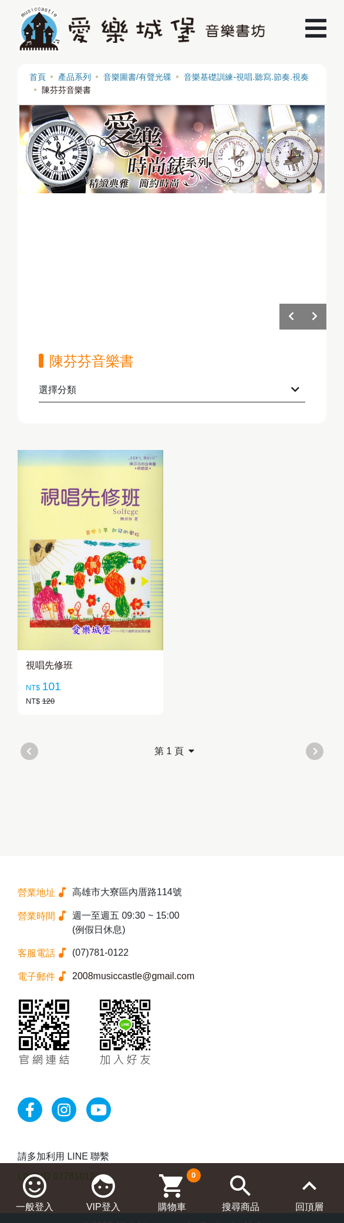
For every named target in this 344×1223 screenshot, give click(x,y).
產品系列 (74, 77)
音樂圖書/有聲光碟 (137, 77)
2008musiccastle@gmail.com (133, 976)
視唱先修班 (49, 665)
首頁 (37, 77)
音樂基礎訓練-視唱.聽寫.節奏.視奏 (246, 77)
